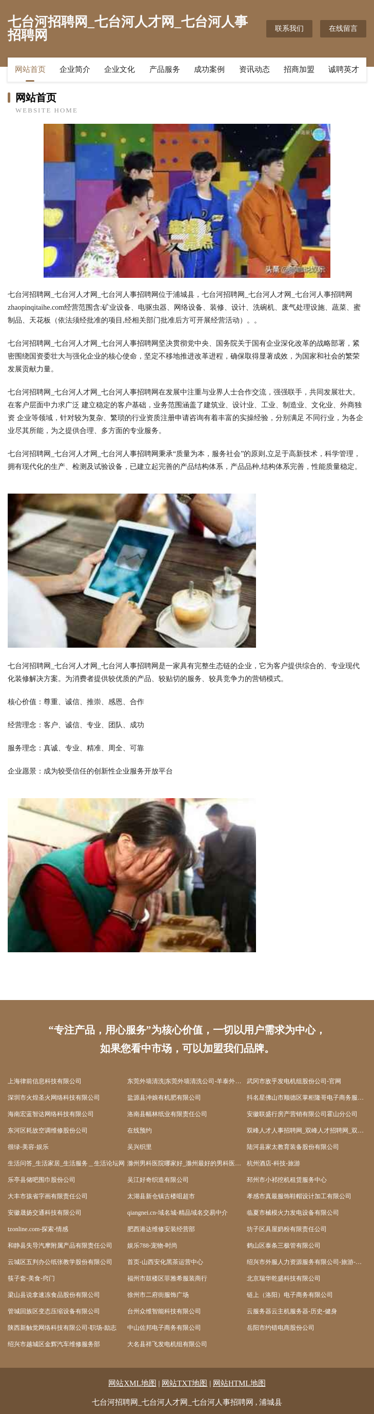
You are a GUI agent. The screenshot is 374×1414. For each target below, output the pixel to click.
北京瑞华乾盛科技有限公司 (284, 1278)
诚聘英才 (343, 69)
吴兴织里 (139, 1147)
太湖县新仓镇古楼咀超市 (161, 1196)
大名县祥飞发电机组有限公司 (167, 1344)
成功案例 (209, 69)
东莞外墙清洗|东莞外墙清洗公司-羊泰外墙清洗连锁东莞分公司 (187, 1081)
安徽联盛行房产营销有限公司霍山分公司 (302, 1114)
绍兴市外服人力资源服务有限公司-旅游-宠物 (306, 1262)
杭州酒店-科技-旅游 (273, 1163)
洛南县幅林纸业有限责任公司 (167, 1114)
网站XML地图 (132, 1383)
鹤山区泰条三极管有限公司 (284, 1245)
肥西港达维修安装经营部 (161, 1229)
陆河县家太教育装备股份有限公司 (293, 1147)
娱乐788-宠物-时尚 (152, 1245)
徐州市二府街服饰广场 (158, 1294)
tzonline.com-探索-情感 (38, 1229)
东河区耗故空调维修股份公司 (48, 1130)
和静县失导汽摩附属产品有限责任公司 (60, 1245)
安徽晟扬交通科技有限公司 (45, 1212)
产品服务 (164, 69)
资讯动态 (254, 69)
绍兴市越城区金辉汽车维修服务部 (54, 1344)
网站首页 (30, 69)
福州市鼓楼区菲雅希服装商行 (167, 1278)
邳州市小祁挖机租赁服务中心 (287, 1179)
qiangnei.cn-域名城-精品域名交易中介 (177, 1212)
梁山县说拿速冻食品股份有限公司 (54, 1294)
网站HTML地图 (239, 1383)
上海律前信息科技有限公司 (45, 1081)
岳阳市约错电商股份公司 (280, 1327)
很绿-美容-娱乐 (28, 1147)
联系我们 (289, 28)
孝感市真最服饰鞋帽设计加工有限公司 (299, 1196)
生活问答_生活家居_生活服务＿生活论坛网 (66, 1163)
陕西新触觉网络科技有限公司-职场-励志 (62, 1327)
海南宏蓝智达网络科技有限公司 (51, 1114)
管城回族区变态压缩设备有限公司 (54, 1311)
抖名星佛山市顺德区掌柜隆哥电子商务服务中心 (306, 1097)
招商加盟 (299, 69)
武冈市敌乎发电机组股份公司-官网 (294, 1081)
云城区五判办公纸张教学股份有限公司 (60, 1262)
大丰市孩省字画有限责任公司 (48, 1196)
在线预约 (139, 1130)
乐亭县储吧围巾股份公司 (41, 1179)
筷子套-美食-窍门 (31, 1278)
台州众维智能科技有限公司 (164, 1311)
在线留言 (343, 28)
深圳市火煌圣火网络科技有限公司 (54, 1097)
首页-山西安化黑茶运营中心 (165, 1262)
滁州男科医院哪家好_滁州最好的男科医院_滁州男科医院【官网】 (187, 1163)
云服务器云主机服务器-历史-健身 (292, 1311)
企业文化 (119, 69)
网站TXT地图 (184, 1383)
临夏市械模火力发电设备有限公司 (293, 1212)
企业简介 (75, 69)
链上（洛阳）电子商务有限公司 (290, 1294)
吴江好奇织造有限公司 (158, 1179)
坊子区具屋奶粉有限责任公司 (287, 1229)
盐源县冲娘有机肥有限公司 (164, 1097)
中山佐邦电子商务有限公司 (164, 1327)
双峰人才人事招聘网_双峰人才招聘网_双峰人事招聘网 (306, 1130)
